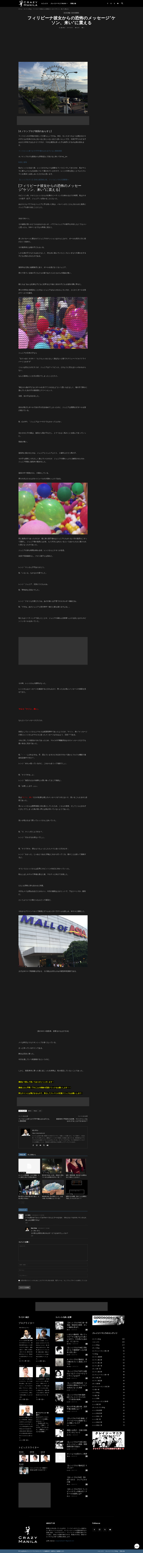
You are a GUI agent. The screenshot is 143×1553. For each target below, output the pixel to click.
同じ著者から (32, 1154)
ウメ (68, 1425)
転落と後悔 (22, 162)
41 (86, 1366)
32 (86, 1449)
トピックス (44, 3)
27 (86, 1496)
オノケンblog (27, 9)
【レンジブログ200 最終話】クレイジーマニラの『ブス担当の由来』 (76, 1397)
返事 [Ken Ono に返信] (32, 1235)
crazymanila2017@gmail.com (64, 1541)
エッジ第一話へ (24, 1440)
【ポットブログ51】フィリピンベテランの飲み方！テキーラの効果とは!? (77, 1491)
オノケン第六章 (75, 12)
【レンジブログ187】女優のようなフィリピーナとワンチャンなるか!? (77, 1373)
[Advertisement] (71, 44)
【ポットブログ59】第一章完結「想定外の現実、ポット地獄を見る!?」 (77, 1325)
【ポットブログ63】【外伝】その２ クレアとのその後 (77, 1479)
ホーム (20, 9)
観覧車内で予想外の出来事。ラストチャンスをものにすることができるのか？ (72, 1120)
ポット (68, 1329)
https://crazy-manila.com (38, 1133)
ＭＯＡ (29, 1111)
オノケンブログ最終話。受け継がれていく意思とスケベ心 (77, 1361)
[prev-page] (19, 1202)
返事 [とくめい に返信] (26, 1222)
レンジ (68, 1354)
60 (86, 1329)
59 (86, 1343)
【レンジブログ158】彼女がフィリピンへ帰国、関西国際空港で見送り (77, 1444)
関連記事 (22, 1154)
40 (86, 1390)
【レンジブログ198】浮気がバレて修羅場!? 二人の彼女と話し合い (77, 1350)
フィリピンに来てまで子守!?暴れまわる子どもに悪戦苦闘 (40, 151)
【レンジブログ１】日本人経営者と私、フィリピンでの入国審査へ (43, 179)
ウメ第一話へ (40, 1399)
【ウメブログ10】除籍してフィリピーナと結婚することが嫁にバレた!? (77, 1420)
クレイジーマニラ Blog (59, 3)
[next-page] (23, 1202)
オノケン (63, 27)
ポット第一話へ (24, 1399)
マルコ (35, 1111)
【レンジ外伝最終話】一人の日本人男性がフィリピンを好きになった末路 (77, 1385)
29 (86, 1470)
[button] (122, 4)
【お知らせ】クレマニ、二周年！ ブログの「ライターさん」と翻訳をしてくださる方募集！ (42, 1427)
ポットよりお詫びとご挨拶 (77, 1454)
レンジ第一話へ (41, 1361)
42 (86, 1354)
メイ (40, 1111)
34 (86, 1425)
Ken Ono (34, 1228)
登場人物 (73, 3)
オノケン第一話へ (24, 1361)
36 (86, 1402)
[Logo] (29, 3)
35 (86, 1411)
